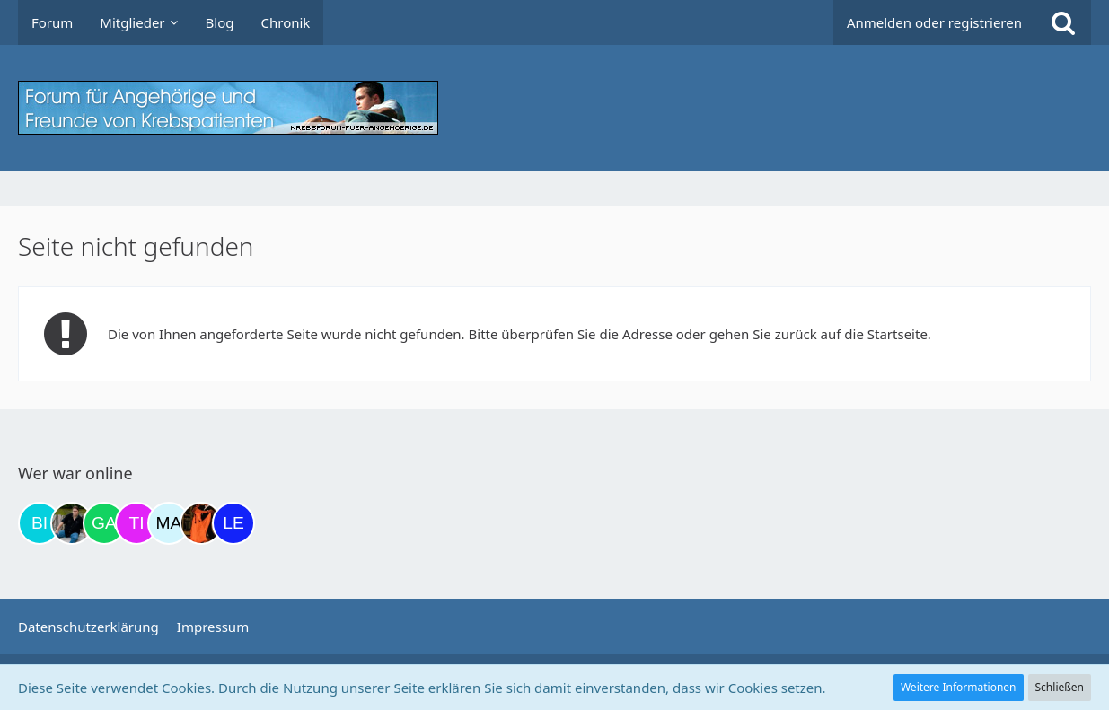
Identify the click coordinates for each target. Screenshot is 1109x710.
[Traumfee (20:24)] (201, 523)
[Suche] (1063, 22)
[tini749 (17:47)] (136, 523)
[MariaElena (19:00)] (168, 523)
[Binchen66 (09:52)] (39, 523)
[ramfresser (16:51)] (71, 523)
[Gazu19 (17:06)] (104, 523)
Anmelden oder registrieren (934, 22)
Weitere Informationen (959, 687)
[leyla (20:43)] (233, 523)
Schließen (1059, 687)
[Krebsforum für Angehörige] (554, 108)
